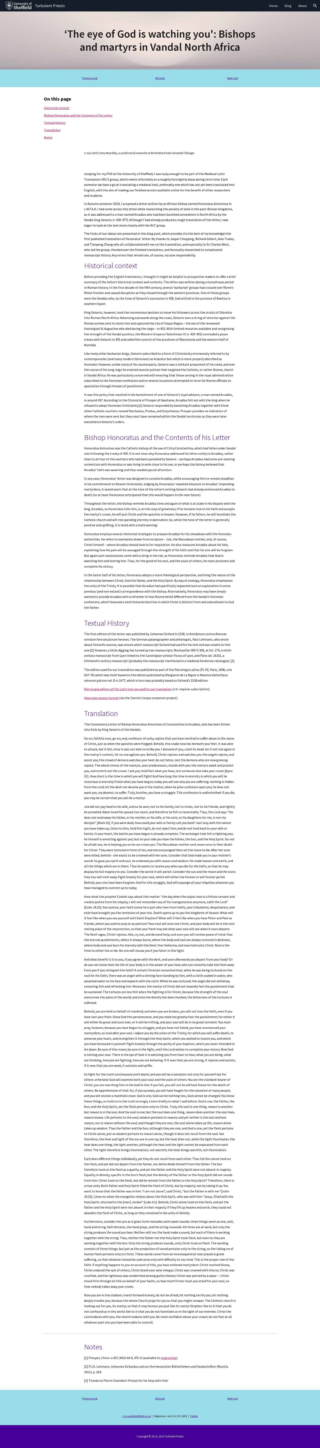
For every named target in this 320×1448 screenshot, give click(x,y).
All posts (160, 78)
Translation (52, 130)
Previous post (89, 78)
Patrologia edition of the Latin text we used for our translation (128, 689)
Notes (48, 137)
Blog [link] (288, 6)
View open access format (101, 698)
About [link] (302, 6)
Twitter (194, 1416)
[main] (160, 40)
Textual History (55, 123)
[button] (315, 6)
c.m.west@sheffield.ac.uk (136, 1416)
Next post (232, 78)
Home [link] (273, 6)
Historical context (56, 108)
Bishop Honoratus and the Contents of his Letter (78, 115)
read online (169, 1358)
